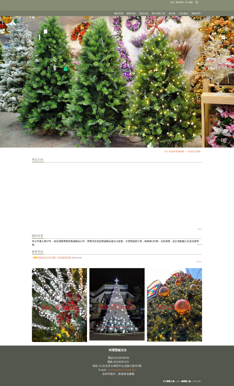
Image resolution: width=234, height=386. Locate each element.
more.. (199, 261)
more (199, 229)
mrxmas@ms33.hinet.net (122, 369)
